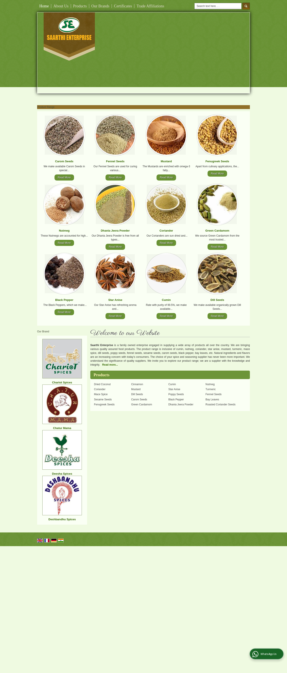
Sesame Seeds (103, 399)
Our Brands (100, 6)
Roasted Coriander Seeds (221, 404)
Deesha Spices (62, 473)
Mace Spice (101, 394)
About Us (61, 6)
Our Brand (43, 331)
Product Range (45, 107)
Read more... (110, 364)
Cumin (166, 300)
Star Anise (115, 300)
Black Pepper (64, 300)
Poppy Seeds (176, 394)
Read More (64, 177)
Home (44, 6)
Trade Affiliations (150, 6)
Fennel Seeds (115, 161)
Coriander (166, 230)
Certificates (123, 6)
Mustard (166, 161)
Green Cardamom (217, 230)
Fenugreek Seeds (217, 161)
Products (80, 6)
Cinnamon (137, 384)
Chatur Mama (62, 428)
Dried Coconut (102, 384)
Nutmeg (64, 230)
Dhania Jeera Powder (115, 230)
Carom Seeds (64, 161)
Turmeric (211, 389)
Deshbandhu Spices (62, 519)
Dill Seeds (217, 300)
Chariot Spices (62, 382)
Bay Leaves (212, 399)
